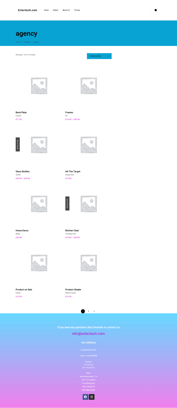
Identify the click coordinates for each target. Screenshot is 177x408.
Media (18, 234)
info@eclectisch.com (88, 333)
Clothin (18, 175)
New (72, 175)
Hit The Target (72, 171)
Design (67, 175)
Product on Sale (24, 289)
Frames (69, 112)
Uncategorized (70, 234)
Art (66, 116)
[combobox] (99, 56)
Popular (18, 116)
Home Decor (22, 230)
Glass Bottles (23, 171)
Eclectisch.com (27, 10)
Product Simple (73, 289)
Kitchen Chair (72, 230)
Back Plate (21, 112)
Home (18, 42)
